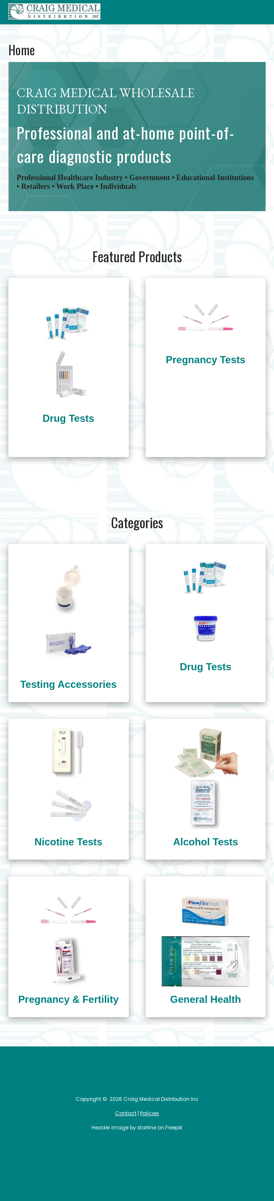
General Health (205, 999)
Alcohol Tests (205, 841)
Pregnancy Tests (205, 359)
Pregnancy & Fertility (68, 999)
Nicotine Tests (68, 841)
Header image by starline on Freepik (137, 1127)
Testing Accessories (68, 684)
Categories (256, 12)
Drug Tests (69, 418)
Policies (149, 1113)
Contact (125, 1113)
